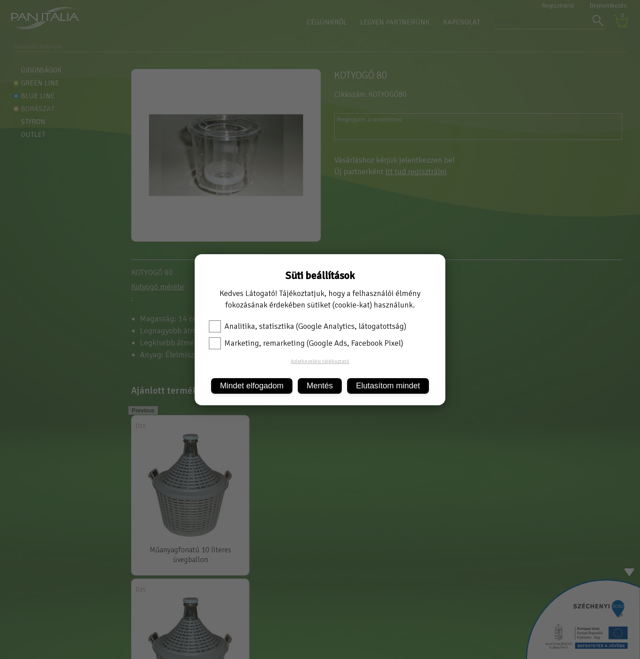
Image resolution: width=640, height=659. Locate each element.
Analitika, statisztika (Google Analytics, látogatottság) (307, 326)
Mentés (320, 385)
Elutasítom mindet (388, 385)
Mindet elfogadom (252, 385)
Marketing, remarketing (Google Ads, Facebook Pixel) (306, 343)
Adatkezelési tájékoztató (320, 361)
